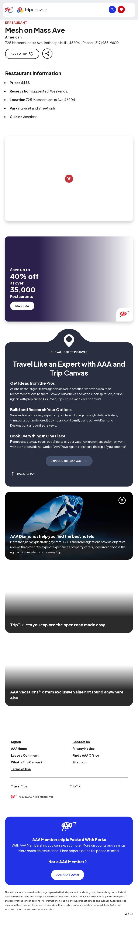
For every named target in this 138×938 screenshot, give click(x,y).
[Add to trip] (69, 178)
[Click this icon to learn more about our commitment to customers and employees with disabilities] (11, 811)
